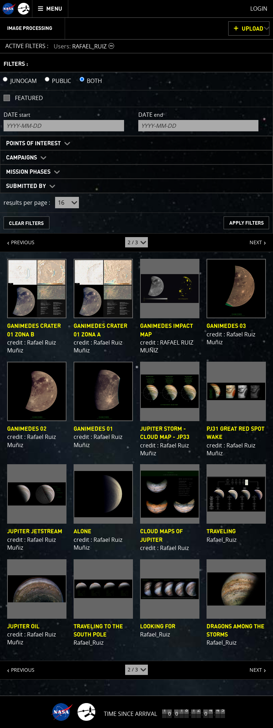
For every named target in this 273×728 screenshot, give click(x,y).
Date (17, 115)
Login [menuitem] (258, 8)
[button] (84, 46)
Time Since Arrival (130, 714)
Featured (29, 98)
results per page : (27, 202)
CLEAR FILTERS (26, 223)
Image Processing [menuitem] (29, 28)
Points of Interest (33, 143)
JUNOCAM (23, 81)
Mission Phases (28, 172)
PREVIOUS (17, 240)
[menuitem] (50, 8)
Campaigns (21, 158)
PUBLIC (61, 81)
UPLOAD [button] (252, 29)
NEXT (252, 240)
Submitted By (26, 186)
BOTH (94, 81)
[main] (136, 364)
